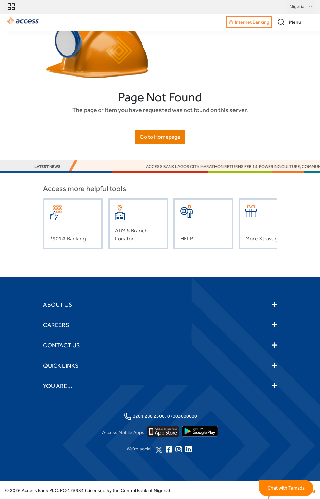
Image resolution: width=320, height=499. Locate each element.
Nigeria (301, 7)
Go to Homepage (160, 137)
